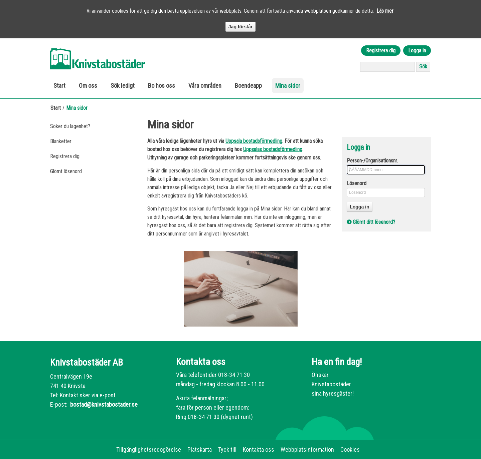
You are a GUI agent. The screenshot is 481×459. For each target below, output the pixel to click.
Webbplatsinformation (307, 449)
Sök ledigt (123, 85)
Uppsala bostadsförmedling (253, 141)
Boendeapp (248, 85)
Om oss (88, 85)
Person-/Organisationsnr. (372, 160)
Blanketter (60, 141)
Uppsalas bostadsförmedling (272, 149)
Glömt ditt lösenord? (374, 222)
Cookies (350, 449)
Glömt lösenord (66, 171)
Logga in (417, 50)
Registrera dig (380, 50)
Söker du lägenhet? (70, 126)
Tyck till (227, 449)
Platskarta (199, 449)
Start (59, 85)
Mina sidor (287, 85)
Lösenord (356, 183)
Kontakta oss (258, 449)
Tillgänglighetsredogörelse (148, 449)
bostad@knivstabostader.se (103, 404)
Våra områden (204, 85)
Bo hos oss (161, 85)
